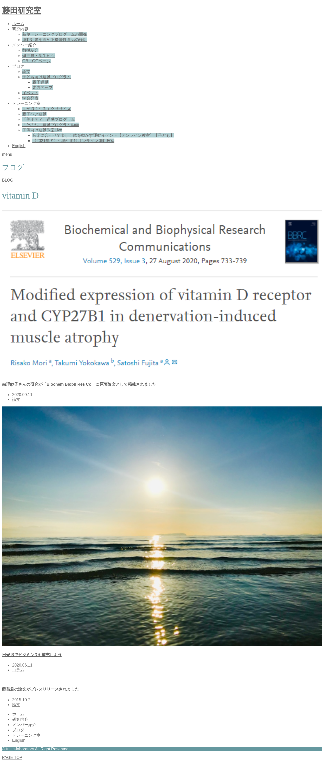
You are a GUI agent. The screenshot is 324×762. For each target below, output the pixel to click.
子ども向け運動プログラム (46, 77)
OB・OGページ (36, 61)
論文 (26, 71)
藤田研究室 (21, 10)
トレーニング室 (26, 103)
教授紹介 (30, 50)
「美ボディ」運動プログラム (48, 119)
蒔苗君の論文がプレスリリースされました (40, 689)
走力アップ (42, 87)
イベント (30, 93)
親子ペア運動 (34, 114)
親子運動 (40, 82)
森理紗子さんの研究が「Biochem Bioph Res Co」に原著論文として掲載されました (79, 384)
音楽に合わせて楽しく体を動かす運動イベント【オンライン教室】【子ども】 (103, 135)
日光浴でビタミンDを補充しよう (32, 655)
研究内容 (20, 29)
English (18, 146)
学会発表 (30, 98)
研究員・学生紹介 (38, 55)
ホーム (18, 24)
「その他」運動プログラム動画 (50, 125)
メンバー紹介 (24, 45)
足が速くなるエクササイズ (46, 109)
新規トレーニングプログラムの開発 (54, 34)
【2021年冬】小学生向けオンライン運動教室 (73, 141)
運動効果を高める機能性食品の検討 (54, 39)
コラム (18, 670)
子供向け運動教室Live (42, 130)
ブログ (18, 66)
